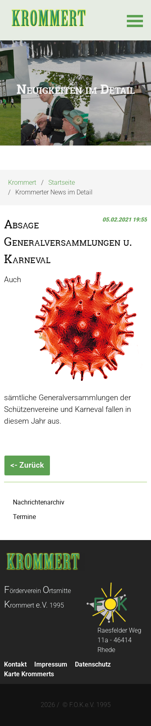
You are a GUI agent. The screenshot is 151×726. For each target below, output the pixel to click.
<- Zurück (27, 465)
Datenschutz (93, 664)
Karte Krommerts (29, 674)
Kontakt (15, 664)
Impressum (50, 664)
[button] (135, 20)
